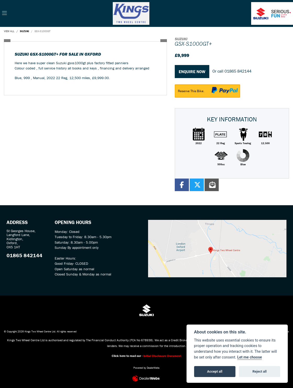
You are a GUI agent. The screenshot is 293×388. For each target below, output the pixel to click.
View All (9, 31)
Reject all (259, 371)
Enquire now (192, 71)
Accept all (214, 371)
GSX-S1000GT (42, 31)
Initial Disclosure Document (162, 356)
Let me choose (249, 357)
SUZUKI (24, 31)
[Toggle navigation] (4, 13)
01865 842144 (237, 71)
